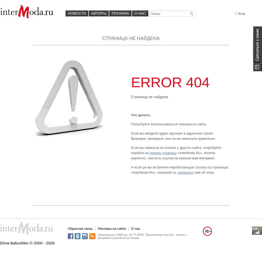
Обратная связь (80, 229)
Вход (239, 13)
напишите (185, 172)
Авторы (98, 13)
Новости (77, 13)
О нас (140, 13)
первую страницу (163, 153)
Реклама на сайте (112, 229)
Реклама (120, 13)
